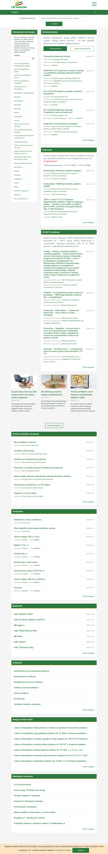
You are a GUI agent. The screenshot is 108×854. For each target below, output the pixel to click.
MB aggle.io (19, 625)
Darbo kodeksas (21, 693)
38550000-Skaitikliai (68, 341)
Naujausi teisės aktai (22, 719)
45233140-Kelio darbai (69, 318)
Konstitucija (19, 699)
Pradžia (14, 12)
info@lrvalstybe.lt (50, 161)
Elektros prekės (57, 217)
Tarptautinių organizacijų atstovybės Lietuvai (22, 158)
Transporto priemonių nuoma (56, 56)
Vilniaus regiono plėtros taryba (32, 488)
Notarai (16, 113)
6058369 (54, 135)
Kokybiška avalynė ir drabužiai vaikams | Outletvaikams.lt (39, 823)
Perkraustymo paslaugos (25, 807)
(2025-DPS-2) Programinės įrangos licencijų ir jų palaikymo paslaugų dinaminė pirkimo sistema (63, 72)
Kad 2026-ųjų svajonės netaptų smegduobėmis (52, 393)
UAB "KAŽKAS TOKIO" (23, 614)
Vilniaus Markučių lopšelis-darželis (33, 462)
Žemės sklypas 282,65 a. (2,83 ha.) (29, 579)
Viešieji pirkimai (49, 32)
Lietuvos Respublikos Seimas (21, 70)
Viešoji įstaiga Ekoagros (59, 59)
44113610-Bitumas (59, 118)
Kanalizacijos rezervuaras (26, 562)
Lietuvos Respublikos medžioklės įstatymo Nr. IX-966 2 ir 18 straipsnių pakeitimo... (51, 761)
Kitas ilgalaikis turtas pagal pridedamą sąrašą (34, 528)
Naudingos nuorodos (23, 776)
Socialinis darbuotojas (24, 451)
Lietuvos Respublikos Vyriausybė (21, 82)
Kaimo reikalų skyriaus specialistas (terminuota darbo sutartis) (42, 476)
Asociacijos (18, 167)
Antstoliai (17, 109)
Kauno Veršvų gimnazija (29, 445)
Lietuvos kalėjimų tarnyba (30, 471)
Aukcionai (47, 150)
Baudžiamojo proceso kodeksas (28, 682)
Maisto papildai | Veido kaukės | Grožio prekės (34, 812)
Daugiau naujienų (54, 425)
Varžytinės (18, 511)
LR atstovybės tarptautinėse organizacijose (24, 137)
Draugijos (17, 175)
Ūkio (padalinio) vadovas (25, 442)
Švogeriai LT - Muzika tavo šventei (29, 818)
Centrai (16, 171)
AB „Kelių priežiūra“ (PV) (59, 97)
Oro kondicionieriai (22, 784)
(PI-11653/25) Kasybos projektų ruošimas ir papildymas (63, 92)
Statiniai (25, 548)
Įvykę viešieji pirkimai (82, 49)
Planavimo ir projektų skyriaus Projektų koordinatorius (38, 468)
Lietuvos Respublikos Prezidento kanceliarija (22, 65)
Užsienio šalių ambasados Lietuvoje (23, 146)
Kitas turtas (26, 523)
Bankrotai (17, 606)
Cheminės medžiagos (59, 179)
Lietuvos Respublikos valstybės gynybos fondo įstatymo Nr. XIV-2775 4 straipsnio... (51, 739)
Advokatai (17, 105)
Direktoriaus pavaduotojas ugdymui (30, 459)
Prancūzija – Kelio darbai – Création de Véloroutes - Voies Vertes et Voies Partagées (61, 312)
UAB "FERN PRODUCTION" (25, 631)
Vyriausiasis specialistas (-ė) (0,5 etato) (32, 485)
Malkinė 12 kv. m (21, 545)
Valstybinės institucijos (24, 32)
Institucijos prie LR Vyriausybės (20, 88)
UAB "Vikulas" (20, 642)
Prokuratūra (18, 117)
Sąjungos (17, 195)
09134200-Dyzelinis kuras (70, 357)
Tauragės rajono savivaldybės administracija (37, 479)
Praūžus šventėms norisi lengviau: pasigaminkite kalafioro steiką (82, 395)
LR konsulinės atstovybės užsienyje (23, 131)
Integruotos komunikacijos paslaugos (60, 124)
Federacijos (18, 179)
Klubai (16, 187)
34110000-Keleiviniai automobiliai (65, 62)
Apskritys (17, 97)
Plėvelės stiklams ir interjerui (27, 795)
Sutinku (81, 850)
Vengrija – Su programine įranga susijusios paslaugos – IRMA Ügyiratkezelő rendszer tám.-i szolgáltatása (63, 294)
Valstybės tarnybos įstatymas (27, 704)
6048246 (54, 86)
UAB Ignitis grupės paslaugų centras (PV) (65, 78)
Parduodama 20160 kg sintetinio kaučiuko (62, 171)
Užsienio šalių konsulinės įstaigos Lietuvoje (23, 152)
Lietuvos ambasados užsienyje (21, 125)
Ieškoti (54, 24)
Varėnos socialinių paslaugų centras (34, 454)
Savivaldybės (18, 101)
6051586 (54, 105)
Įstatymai (17, 662)
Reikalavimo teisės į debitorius (28, 520)
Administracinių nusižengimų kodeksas (31, 671)
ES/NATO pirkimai (50, 232)
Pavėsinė (18, 588)
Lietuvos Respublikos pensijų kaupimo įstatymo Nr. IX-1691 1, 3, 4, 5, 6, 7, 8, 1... (49, 750)
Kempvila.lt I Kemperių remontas (28, 801)
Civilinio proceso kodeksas (26, 687)
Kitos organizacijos (21, 199)
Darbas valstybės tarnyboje (26, 434)
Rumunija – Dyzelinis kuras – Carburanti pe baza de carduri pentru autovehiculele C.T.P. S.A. (63, 351)
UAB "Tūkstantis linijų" (24, 647)
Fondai (16, 183)
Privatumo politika (63, 850)
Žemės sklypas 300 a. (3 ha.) (27, 537)
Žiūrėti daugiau (88, 140)
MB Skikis (18, 636)
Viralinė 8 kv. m (20, 554)
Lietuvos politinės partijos (23, 163)
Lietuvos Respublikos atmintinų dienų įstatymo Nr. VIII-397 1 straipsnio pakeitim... (50, 744)
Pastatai (25, 574)
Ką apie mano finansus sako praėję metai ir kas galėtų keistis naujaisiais (24, 395)
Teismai (16, 120)
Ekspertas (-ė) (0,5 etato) (25, 493)
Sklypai (24, 540)
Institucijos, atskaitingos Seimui (22, 76)
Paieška (17, 55)
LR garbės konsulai (21, 142)
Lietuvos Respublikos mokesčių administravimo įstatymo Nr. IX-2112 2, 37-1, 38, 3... (51, 755)
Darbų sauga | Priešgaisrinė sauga (29, 790)
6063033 (54, 65)
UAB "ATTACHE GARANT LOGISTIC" (29, 620)
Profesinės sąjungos (21, 191)
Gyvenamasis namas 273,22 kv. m (29, 571)
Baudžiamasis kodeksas (25, 676)
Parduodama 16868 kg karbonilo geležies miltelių (62, 185)
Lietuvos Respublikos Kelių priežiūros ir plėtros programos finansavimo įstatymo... (51, 728)
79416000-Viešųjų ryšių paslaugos (65, 132)
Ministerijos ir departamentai (24, 93)
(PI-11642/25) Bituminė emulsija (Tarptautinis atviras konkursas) (58, 111)
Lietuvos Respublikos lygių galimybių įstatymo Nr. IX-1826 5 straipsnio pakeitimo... (51, 733)
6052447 (79, 118)
